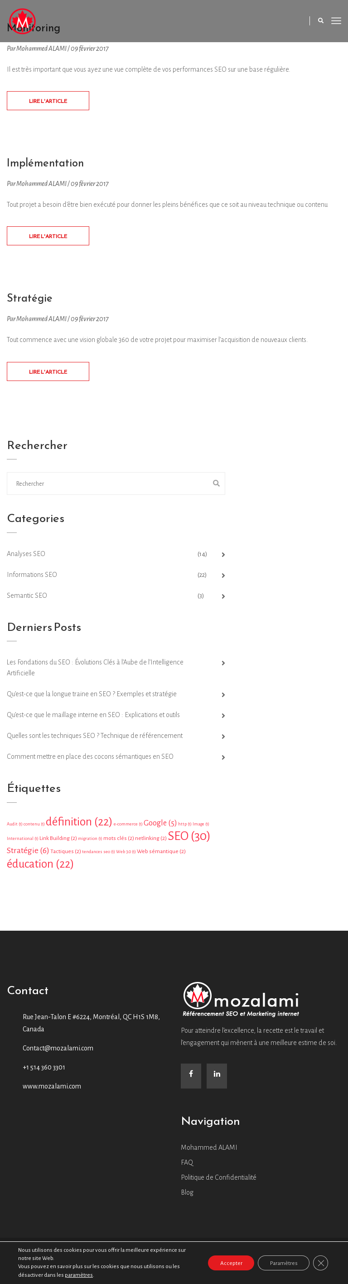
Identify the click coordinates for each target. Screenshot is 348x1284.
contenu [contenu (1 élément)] (34, 826)
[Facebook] (191, 1078)
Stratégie (31, 300)
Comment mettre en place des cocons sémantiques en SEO (90, 759)
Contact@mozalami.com (58, 1051)
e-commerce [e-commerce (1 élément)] (128, 826)
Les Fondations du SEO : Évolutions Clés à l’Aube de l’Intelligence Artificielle (95, 670)
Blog (187, 1195)
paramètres (79, 1275)
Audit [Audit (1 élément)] (15, 826)
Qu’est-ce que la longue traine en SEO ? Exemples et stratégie (92, 696)
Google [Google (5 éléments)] (160, 825)
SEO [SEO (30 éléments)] (189, 838)
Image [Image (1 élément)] (201, 826)
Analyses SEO (26, 556)
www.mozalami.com (52, 1089)
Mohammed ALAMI (209, 1150)
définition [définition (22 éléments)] (79, 824)
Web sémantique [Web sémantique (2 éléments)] (161, 854)
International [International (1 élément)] (23, 841)
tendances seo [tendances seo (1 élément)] (98, 854)
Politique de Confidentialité (218, 1180)
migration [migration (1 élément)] (90, 841)
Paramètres (280, 1263)
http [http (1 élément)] (185, 826)
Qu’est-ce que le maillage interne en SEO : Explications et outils (93, 717)
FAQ (187, 1165)
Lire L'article (48, 102)
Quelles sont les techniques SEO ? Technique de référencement (95, 738)
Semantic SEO (27, 598)
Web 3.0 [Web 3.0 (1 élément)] (126, 854)
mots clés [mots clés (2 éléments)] (118, 841)
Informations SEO (32, 577)
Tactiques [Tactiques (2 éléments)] (65, 854)
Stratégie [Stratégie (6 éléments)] (28, 853)
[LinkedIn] (217, 1078)
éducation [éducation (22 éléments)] (40, 866)
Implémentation (48, 164)
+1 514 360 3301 (44, 1070)
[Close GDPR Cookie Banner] (320, 1263)
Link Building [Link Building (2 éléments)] (58, 841)
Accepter (224, 1263)
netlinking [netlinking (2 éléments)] (151, 841)
